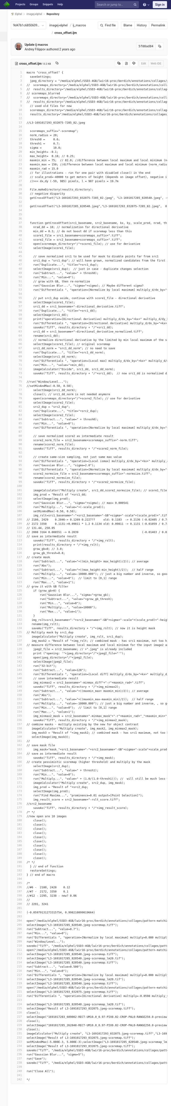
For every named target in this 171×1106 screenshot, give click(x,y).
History (142, 25)
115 (21, 548)
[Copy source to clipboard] (119, 63)
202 (21, 912)
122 (21, 578)
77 (21, 389)
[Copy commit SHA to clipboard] (160, 46)
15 (21, 130)
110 (21, 527)
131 (21, 615)
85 (21, 423)
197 (21, 891)
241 (21, 1075)
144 (21, 669)
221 (21, 991)
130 (21, 611)
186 (21, 845)
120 (21, 569)
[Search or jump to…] (117, 4)
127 (21, 598)
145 (21, 674)
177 (21, 807)
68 (21, 352)
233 (21, 1041)
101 (21, 490)
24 (21, 168)
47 (21, 264)
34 (21, 210)
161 (21, 740)
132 (21, 619)
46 (21, 260)
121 (21, 573)
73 (21, 373)
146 (21, 678)
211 (21, 949)
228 (21, 1020)
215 (21, 966)
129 (21, 607)
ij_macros (83, 25)
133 (21, 623)
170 (21, 778)
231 (21, 1033)
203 (21, 916)
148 (21, 686)
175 (21, 799)
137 (21, 640)
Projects (20, 4)
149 (21, 690)
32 (21, 201)
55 (21, 298)
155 (21, 715)
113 (21, 540)
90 (21, 444)
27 (21, 181)
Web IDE (156, 63)
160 (21, 736)
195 (21, 883)
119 (21, 565)
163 (21, 749)
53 (21, 289)
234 (21, 1046)
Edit (143, 63)
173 (21, 791)
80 (21, 402)
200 (21, 903)
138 (21, 644)
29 (21, 189)
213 (21, 958)
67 (21, 348)
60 (21, 318)
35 (21, 214)
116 (21, 552)
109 (21, 523)
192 (21, 870)
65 (21, 339)
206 (21, 929)
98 (21, 477)
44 (21, 252)
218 (21, 979)
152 (21, 703)
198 (21, 895)
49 (21, 272)
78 (21, 394)
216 (21, 970)
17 (21, 139)
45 (21, 256)
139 (21, 649)
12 (21, 118)
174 (21, 795)
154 (21, 711)
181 (21, 824)
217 (21, 974)
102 (21, 494)
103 (21, 498)
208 (21, 937)
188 (21, 853)
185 (21, 841)
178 (21, 812)
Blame (128, 25)
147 (21, 682)
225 (21, 1008)
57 (21, 306)
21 (21, 155)
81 (21, 406)
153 (21, 707)
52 (21, 285)
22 (21, 160)
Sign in (160, 4)
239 (21, 1066)
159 (21, 732)
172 (21, 786)
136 (21, 636)
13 (21, 122)
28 (21, 185)
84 (21, 419)
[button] (5, 1100)
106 (21, 511)
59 (21, 314)
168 (21, 770)
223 (21, 1000)
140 (21, 653)
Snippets (48, 4)
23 (21, 164)
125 (21, 590)
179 (21, 816)
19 (21, 147)
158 (21, 728)
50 (21, 277)
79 (21, 398)
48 (21, 268)
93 (21, 456)
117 (21, 557)
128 (21, 603)
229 (21, 1025)
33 (21, 206)
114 (21, 544)
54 (21, 293)
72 (21, 369)
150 (21, 695)
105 (21, 506)
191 (21, 866)
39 (21, 231)
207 (21, 933)
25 (21, 172)
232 (21, 1037)
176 (21, 803)
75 (21, 381)
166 (21, 761)
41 (21, 239)
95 (21, 465)
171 (21, 782)
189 (21, 857)
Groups (34, 4)
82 (21, 410)
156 (21, 720)
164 (21, 753)
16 (21, 135)
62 (21, 327)
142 (21, 661)
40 (21, 235)
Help (60, 4)
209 (21, 941)
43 (21, 247)
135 (21, 632)
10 (21, 110)
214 (21, 962)
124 (21, 586)
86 (21, 427)
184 (21, 837)
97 (21, 473)
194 (21, 878)
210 (21, 945)
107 (21, 515)
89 (21, 440)
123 (21, 582)
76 (21, 385)
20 (21, 151)
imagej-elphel (62, 25)
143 (21, 665)
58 (21, 310)
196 (21, 887)
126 (21, 594)
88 (21, 435)
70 (21, 360)
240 (21, 1071)
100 (21, 486)
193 (21, 874)
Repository (56, 14)
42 (21, 243)
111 (21, 532)
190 (21, 862)
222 (21, 995)
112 (21, 536)
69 (21, 356)
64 (21, 335)
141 (21, 657)
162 (21, 745)
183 (21, 832)
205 (21, 924)
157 (21, 724)
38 (21, 227)
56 (21, 302)
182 (21, 828)
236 (21, 1054)
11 (21, 114)
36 (21, 218)
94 (21, 461)
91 (21, 448)
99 (21, 481)
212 (21, 954)
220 (21, 987)
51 (21, 281)
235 (21, 1050)
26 (21, 176)
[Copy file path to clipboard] (60, 63)
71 (21, 364)
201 (21, 908)
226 (21, 1012)
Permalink (158, 25)
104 (21, 502)
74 (21, 377)
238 (21, 1062)
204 (21, 920)
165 (21, 757)
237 (21, 1058)
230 (21, 1029)
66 (21, 344)
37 (21, 222)
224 (21, 1004)
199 (21, 899)
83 (21, 415)
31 (21, 197)
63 (21, 331)
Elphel (20, 14)
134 (21, 628)
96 (21, 469)
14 (21, 126)
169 (21, 774)
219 (21, 983)
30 (21, 193)
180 (21, 820)
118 (21, 561)
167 (21, 766)
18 (21, 143)
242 (21, 1079)
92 (21, 452)
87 (21, 431)
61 (21, 323)
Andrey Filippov (38, 49)
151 (21, 699)
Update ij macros (40, 44)
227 (21, 1016)
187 (21, 849)
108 (21, 519)
